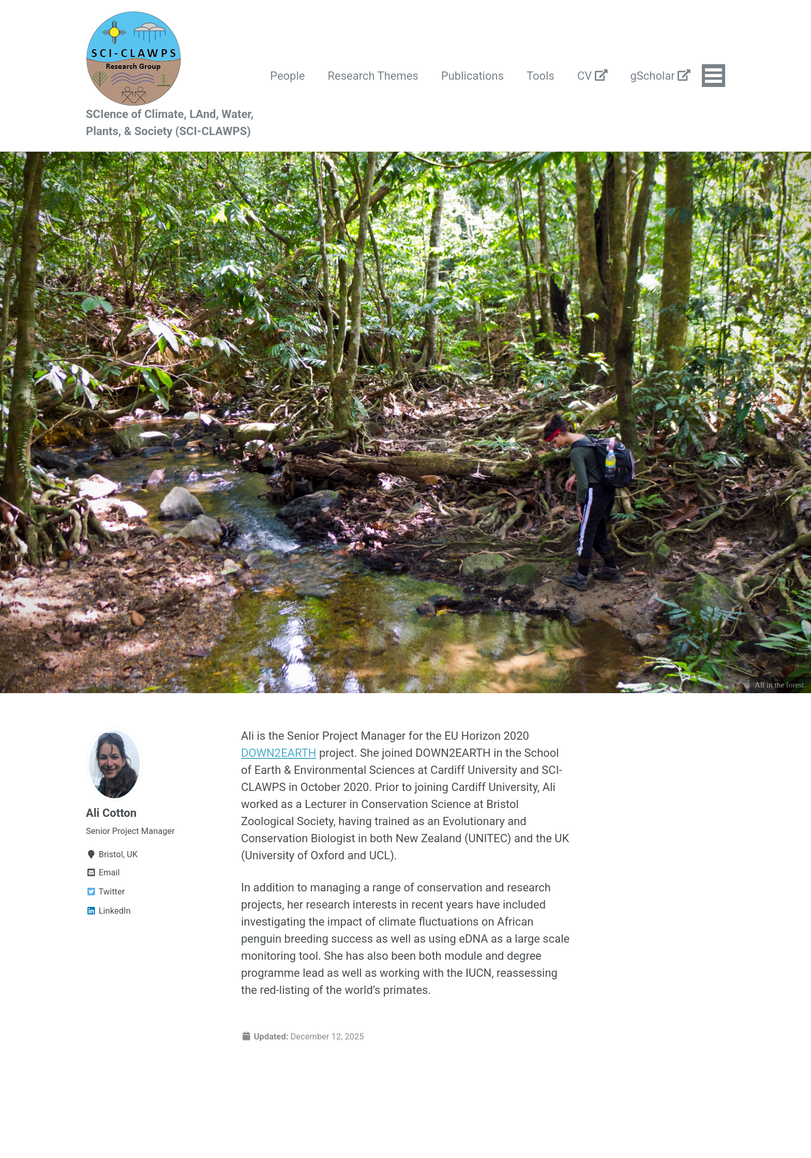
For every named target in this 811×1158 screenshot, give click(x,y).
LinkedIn (108, 911)
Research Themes (373, 75)
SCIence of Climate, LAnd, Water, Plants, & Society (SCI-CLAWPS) (169, 123)
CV (592, 75)
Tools (540, 75)
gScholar (660, 75)
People (287, 75)
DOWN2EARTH (279, 752)
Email (103, 872)
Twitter (105, 892)
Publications (472, 75)
